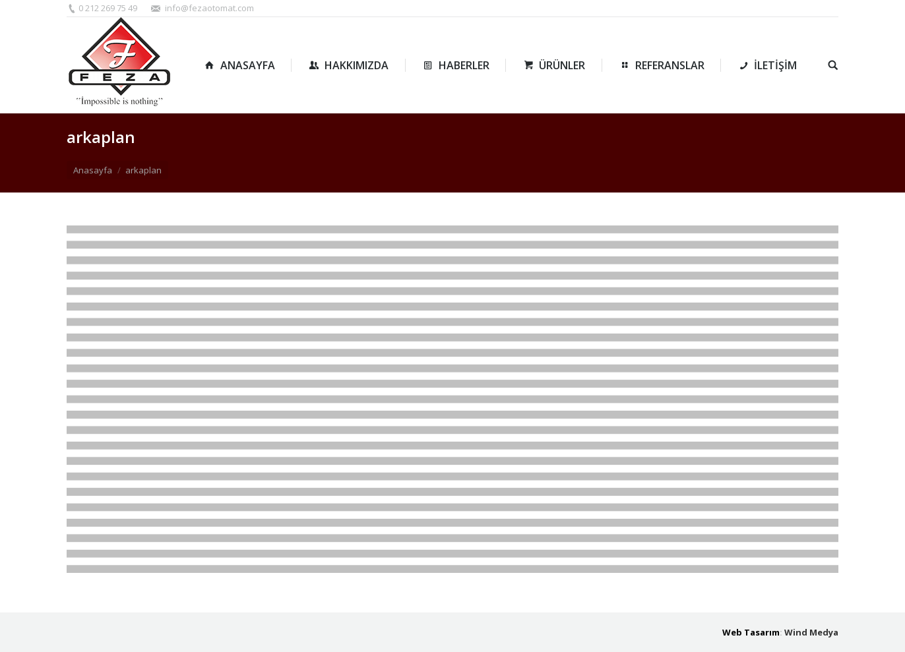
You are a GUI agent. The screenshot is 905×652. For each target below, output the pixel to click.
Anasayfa (92, 170)
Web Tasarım (751, 632)
